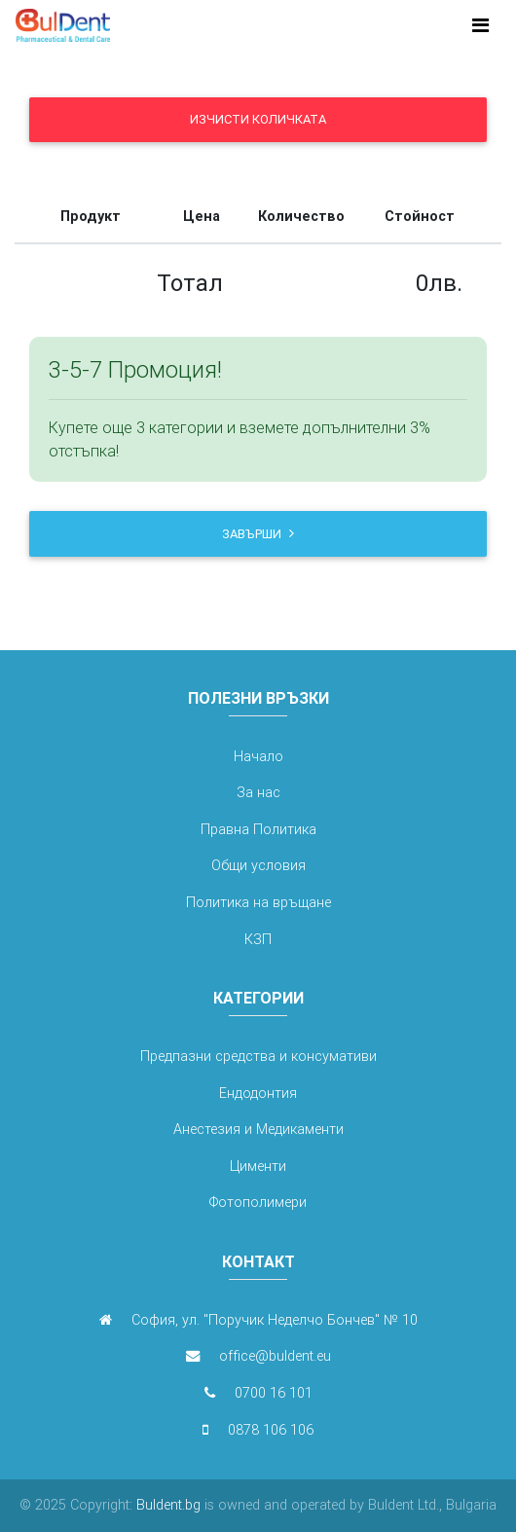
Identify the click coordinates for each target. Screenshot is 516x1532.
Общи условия (258, 865)
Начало (258, 756)
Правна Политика (258, 829)
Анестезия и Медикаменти (258, 1129)
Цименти (258, 1166)
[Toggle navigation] (480, 25)
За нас (258, 792)
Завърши (258, 534)
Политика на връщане (258, 902)
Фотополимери (258, 1202)
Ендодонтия (258, 1093)
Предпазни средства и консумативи (258, 1056)
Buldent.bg (166, 1505)
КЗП (258, 939)
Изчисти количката (258, 119)
